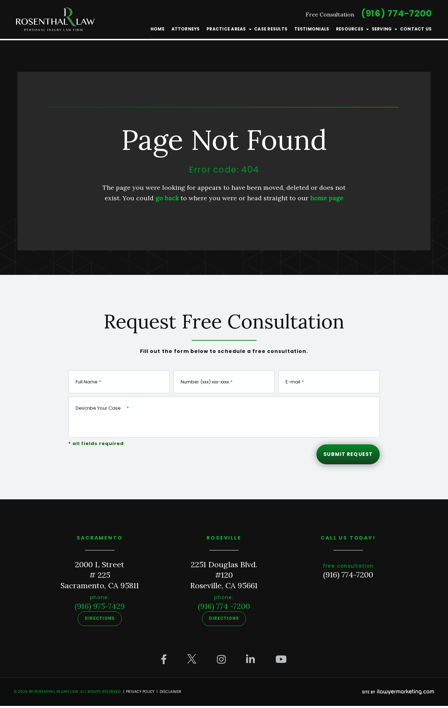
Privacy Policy (140, 693)
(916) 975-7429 (100, 609)
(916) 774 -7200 (224, 609)
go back (167, 198)
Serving (381, 31)
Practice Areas (225, 31)
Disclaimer (171, 693)
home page (326, 198)
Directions (100, 621)
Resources (349, 31)
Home (157, 31)
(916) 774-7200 (395, 15)
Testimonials (311, 31)
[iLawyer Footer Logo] (398, 693)
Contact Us (414, 31)
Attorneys (185, 31)
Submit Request (347, 455)
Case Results (270, 31)
